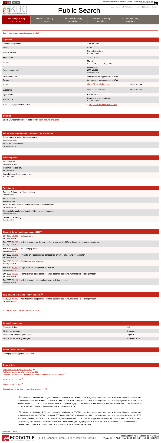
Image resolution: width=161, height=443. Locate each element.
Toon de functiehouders (49, 120)
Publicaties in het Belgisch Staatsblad (17, 370)
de (14, 2)
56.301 (15, 236)
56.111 (15, 280)
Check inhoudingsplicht (12, 384)
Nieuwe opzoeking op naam (44, 19)
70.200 (15, 242)
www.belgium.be (146, 2)
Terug (14, 431)
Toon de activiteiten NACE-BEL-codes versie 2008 (22, 310)
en (18, 2)
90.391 (15, 255)
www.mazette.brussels (96, 89)
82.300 (15, 267)
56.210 (15, 261)
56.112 (15, 274)
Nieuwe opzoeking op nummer (16, 19)
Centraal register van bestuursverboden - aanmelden (23, 389)
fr (9, 2)
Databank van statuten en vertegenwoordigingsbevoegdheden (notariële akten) (33, 374)
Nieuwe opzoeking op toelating (102, 19)
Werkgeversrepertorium (12, 379)
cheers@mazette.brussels (98, 84)
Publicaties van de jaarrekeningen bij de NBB (20, 372)
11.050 (15, 248)
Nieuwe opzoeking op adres (130, 19)
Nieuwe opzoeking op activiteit (73, 19)
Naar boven (6, 431)
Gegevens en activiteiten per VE (103, 104)
